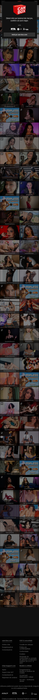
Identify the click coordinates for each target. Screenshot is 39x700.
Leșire (19, 25)
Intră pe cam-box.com (19, 34)
